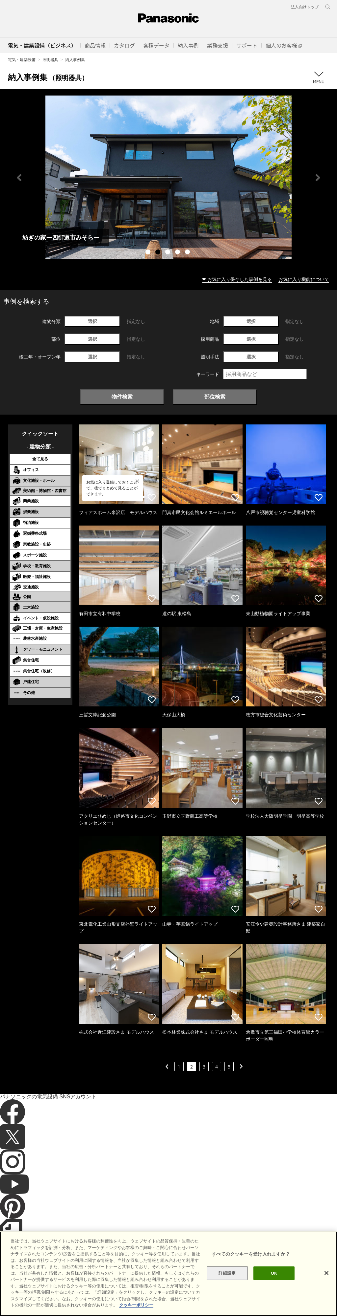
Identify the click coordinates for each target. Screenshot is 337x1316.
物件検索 (122, 396)
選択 (92, 321)
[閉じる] (326, 1273)
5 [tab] (188, 252)
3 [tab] (168, 252)
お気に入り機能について (303, 279)
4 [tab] (178, 252)
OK (274, 1273)
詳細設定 (227, 1273)
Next (317, 177)
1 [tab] (148, 252)
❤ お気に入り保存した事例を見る (237, 279)
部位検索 (214, 396)
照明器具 (50, 59)
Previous (19, 177)
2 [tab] (158, 252)
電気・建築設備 (22, 59)
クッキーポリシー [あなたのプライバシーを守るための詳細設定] (136, 1305)
